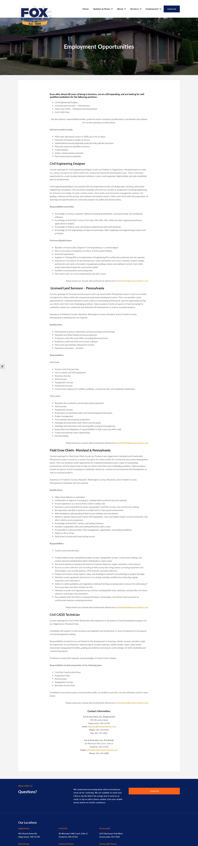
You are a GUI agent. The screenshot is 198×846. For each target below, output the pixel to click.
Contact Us (154, 791)
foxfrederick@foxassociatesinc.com (132, 280)
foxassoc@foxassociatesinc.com (102, 726)
